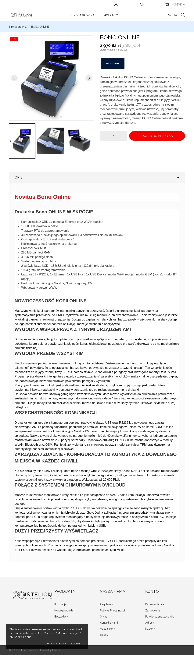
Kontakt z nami (109, 622)
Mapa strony (107, 628)
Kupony (150, 628)
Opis (97, 177)
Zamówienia (152, 610)
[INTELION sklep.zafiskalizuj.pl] (21, 15)
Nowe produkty (64, 610)
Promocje (60, 604)
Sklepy (104, 634)
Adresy (149, 622)
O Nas (103, 616)
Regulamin (106, 604)
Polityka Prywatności (112, 610)
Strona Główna (82, 15)
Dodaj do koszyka (157, 136)
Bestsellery (61, 616)
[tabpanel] (51, 78)
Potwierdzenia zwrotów (159, 616)
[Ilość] (113, 136)
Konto (152, 591)
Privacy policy (56, 643)
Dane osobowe (154, 604)
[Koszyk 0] (175, 4)
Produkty (111, 15)
